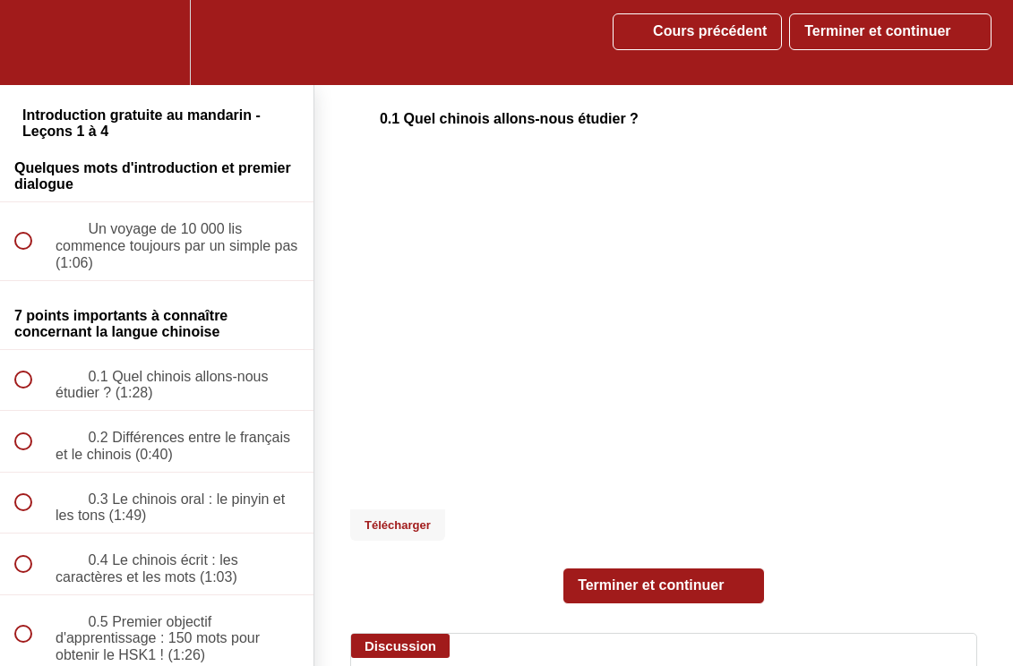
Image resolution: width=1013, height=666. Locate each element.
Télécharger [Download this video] (398, 525)
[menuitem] (157, 42)
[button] (33, 42)
